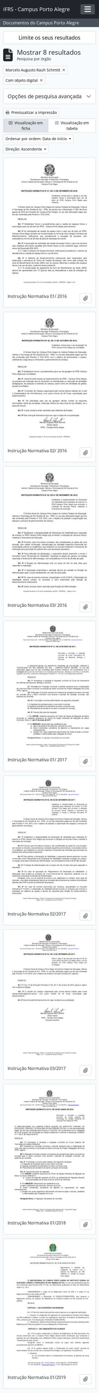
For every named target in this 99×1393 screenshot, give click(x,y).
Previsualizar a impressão (31, 112)
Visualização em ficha (26, 125)
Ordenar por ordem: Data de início (37, 138)
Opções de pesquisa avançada (45, 96)
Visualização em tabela (72, 125)
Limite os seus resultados (49, 37)
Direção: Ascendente (24, 149)
